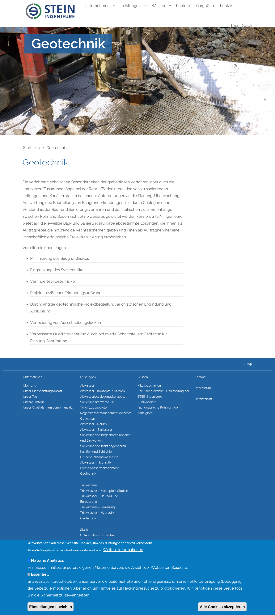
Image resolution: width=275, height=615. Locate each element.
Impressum (203, 388)
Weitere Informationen (123, 556)
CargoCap (205, 5)
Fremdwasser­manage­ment (99, 468)
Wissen (158, 5)
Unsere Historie (33, 402)
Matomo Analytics (47, 567)
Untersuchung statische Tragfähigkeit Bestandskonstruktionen (97, 540)
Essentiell (40, 581)
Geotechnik (88, 473)
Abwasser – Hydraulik (95, 462)
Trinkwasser (88, 485)
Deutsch (247, 25)
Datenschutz (203, 399)
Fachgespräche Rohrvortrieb (158, 407)
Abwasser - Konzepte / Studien (102, 391)
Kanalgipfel (145, 413)
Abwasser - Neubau (94, 424)
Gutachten (87, 418)
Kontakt (227, 5)
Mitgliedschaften (149, 385)
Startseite (31, 147)
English (235, 25)
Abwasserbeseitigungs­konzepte (102, 396)
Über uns (29, 385)
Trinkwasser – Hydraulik (97, 513)
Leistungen (131, 5)
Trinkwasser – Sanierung (97, 507)
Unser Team (31, 396)
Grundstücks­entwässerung (99, 457)
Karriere (183, 5)
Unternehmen (97, 5)
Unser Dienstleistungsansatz (42, 391)
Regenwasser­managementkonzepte (105, 413)
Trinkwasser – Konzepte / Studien (104, 491)
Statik (84, 530)
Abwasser (87, 385)
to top (247, 364)
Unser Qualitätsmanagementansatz (48, 407)
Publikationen (147, 402)
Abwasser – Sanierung (96, 429)
